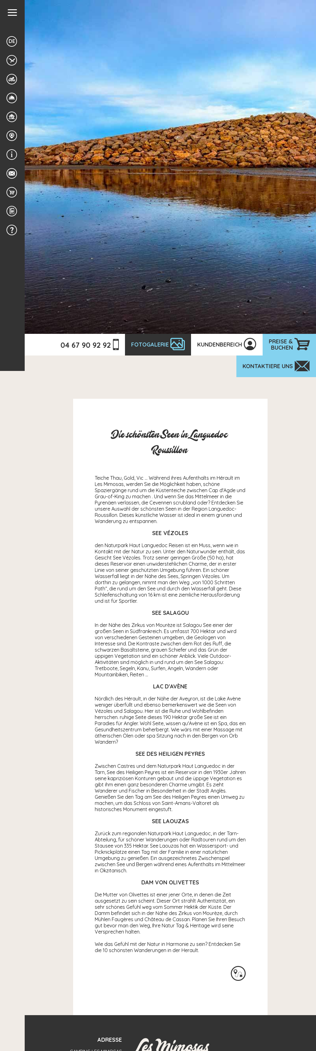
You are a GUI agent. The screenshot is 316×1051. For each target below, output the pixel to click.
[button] (12, 12)
